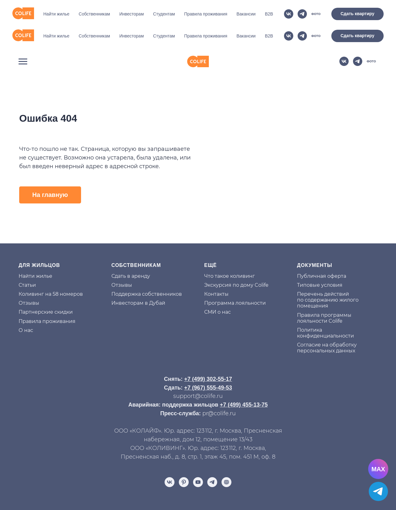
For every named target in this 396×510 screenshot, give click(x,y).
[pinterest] (184, 459)
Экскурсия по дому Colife (236, 262)
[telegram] (302, 36)
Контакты (216, 271)
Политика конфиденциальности (325, 310)
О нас (26, 307)
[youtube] (198, 459)
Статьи (27, 262)
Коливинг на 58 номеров (51, 271)
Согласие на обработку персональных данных (327, 324)
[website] (316, 36)
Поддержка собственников (146, 271)
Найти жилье (56, 35)
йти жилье (38, 253)
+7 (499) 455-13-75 (244, 381)
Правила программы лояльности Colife (324, 295)
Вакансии (246, 35)
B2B (269, 35)
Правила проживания (205, 35)
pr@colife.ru (219, 390)
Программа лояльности (235, 280)
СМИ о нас (217, 289)
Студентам (164, 35)
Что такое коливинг (229, 253)
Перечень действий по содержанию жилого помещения (328, 277)
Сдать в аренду (130, 253)
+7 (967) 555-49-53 (208, 364)
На (22, 253)
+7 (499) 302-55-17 (208, 356)
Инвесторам (131, 35)
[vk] (288, 36)
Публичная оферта (321, 253)
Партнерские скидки (46, 289)
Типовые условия (319, 262)
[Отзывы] (226, 459)
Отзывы (29, 280)
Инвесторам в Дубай (138, 280)
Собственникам (94, 35)
